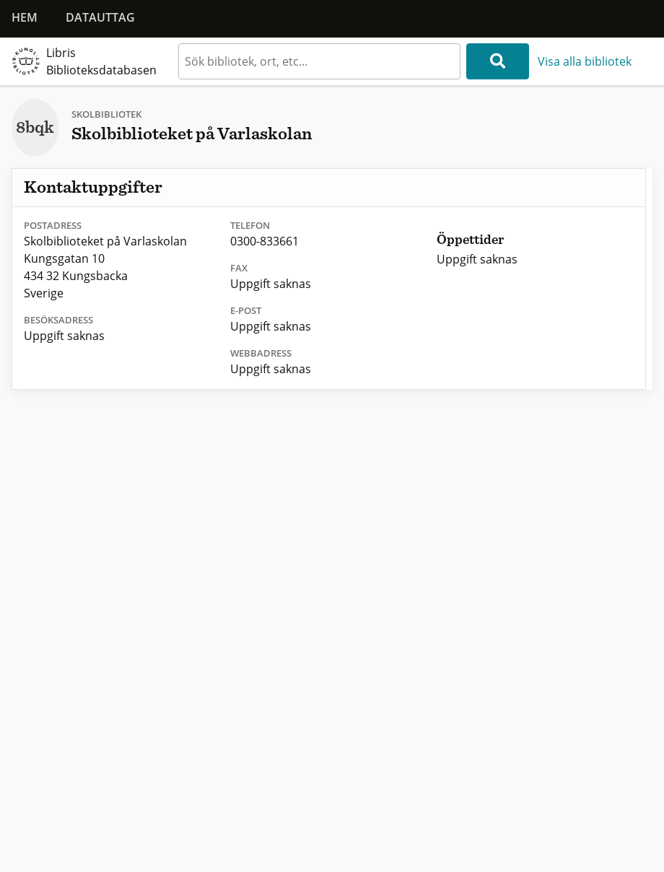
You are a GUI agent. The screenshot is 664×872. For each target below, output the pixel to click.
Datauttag (100, 17)
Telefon (250, 225)
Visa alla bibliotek (585, 61)
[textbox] (319, 61)
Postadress (53, 225)
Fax (239, 267)
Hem (25, 17)
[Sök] (497, 61)
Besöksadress (58, 319)
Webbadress (261, 352)
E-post (245, 310)
